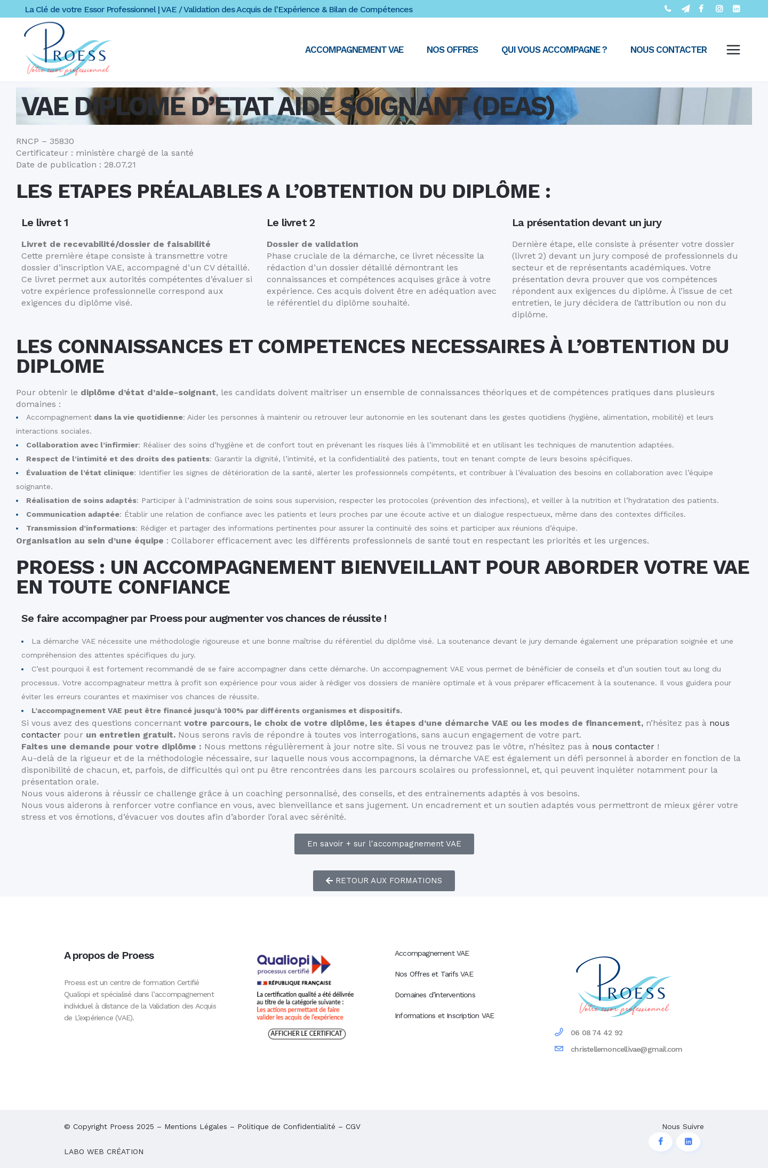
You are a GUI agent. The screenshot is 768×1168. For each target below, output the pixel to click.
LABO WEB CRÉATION (103, 1151)
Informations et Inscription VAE (444, 1015)
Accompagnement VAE (432, 953)
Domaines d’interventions (435, 994)
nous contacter (623, 746)
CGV (353, 1126)
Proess (122, 1126)
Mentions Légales (195, 1126)
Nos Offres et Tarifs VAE (434, 974)
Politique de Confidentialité (286, 1126)
